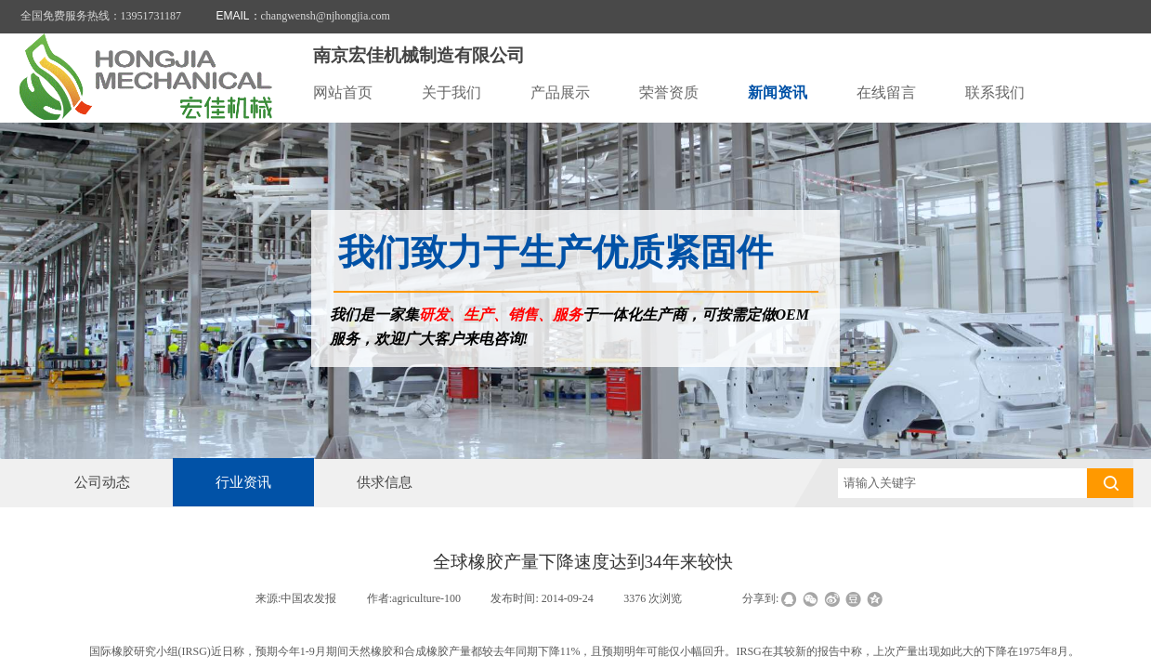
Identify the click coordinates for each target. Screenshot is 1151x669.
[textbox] (962, 483)
